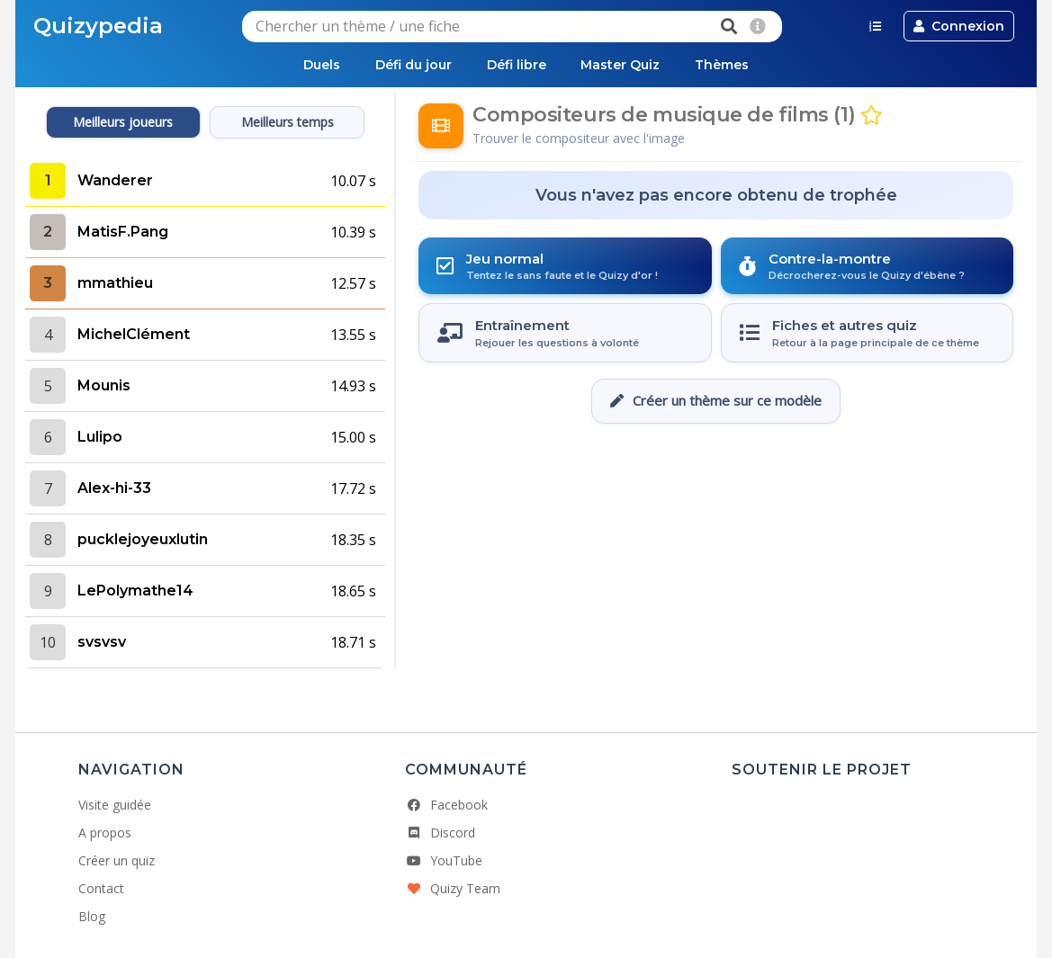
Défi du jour (412, 65)
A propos (104, 832)
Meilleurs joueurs (123, 121)
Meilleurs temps (287, 121)
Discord (440, 832)
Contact (101, 888)
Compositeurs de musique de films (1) (663, 115)
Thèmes (724, 65)
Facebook (446, 804)
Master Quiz (621, 65)
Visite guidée (114, 804)
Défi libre (516, 65)
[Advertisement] (716, 478)
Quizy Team (452, 888)
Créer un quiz (116, 860)
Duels (319, 65)
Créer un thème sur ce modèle (716, 400)
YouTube (443, 860)
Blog (91, 916)
